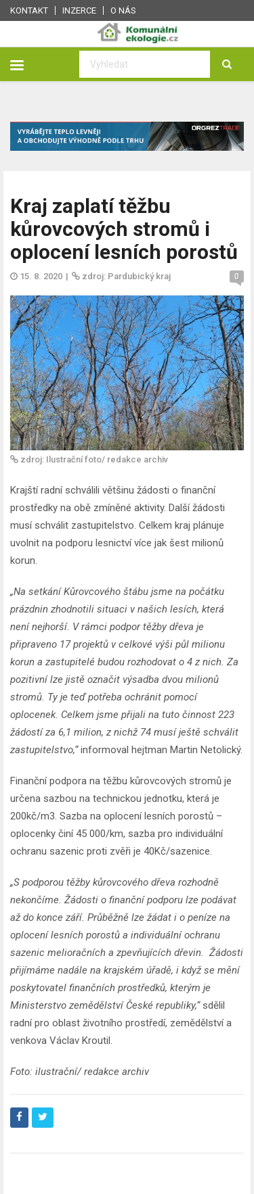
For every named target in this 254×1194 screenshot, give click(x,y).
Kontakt (29, 10)
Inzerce (79, 10)
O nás (123, 10)
